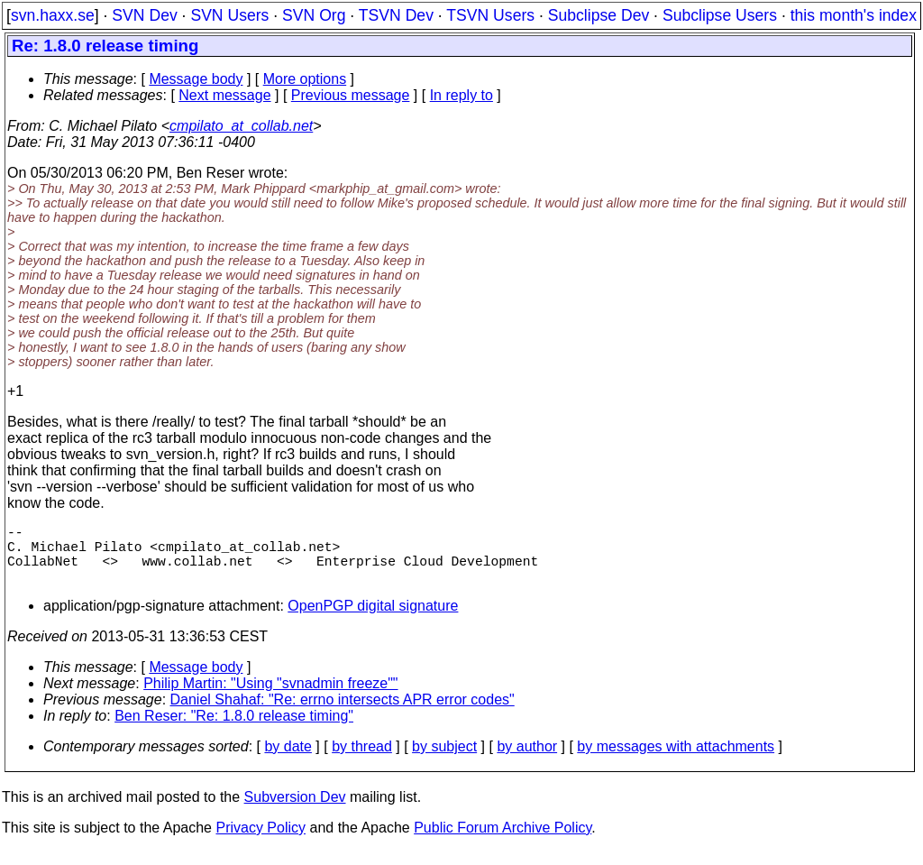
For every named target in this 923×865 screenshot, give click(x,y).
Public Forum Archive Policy (502, 842)
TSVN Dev (396, 15)
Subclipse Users (720, 15)
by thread (362, 760)
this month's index (853, 15)
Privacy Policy (260, 842)
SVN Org (313, 15)
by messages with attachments (675, 760)
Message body (195, 79)
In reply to (461, 95)
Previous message (350, 95)
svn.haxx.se (53, 15)
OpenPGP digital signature (373, 620)
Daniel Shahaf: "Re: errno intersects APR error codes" (342, 714)
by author (527, 760)
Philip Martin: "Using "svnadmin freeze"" (270, 697)
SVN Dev (144, 15)
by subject (444, 760)
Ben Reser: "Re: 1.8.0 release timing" (233, 730)
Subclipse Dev (598, 15)
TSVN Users (490, 15)
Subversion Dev (295, 811)
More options (305, 79)
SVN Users (229, 15)
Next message (224, 95)
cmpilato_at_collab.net (241, 125)
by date (287, 760)
